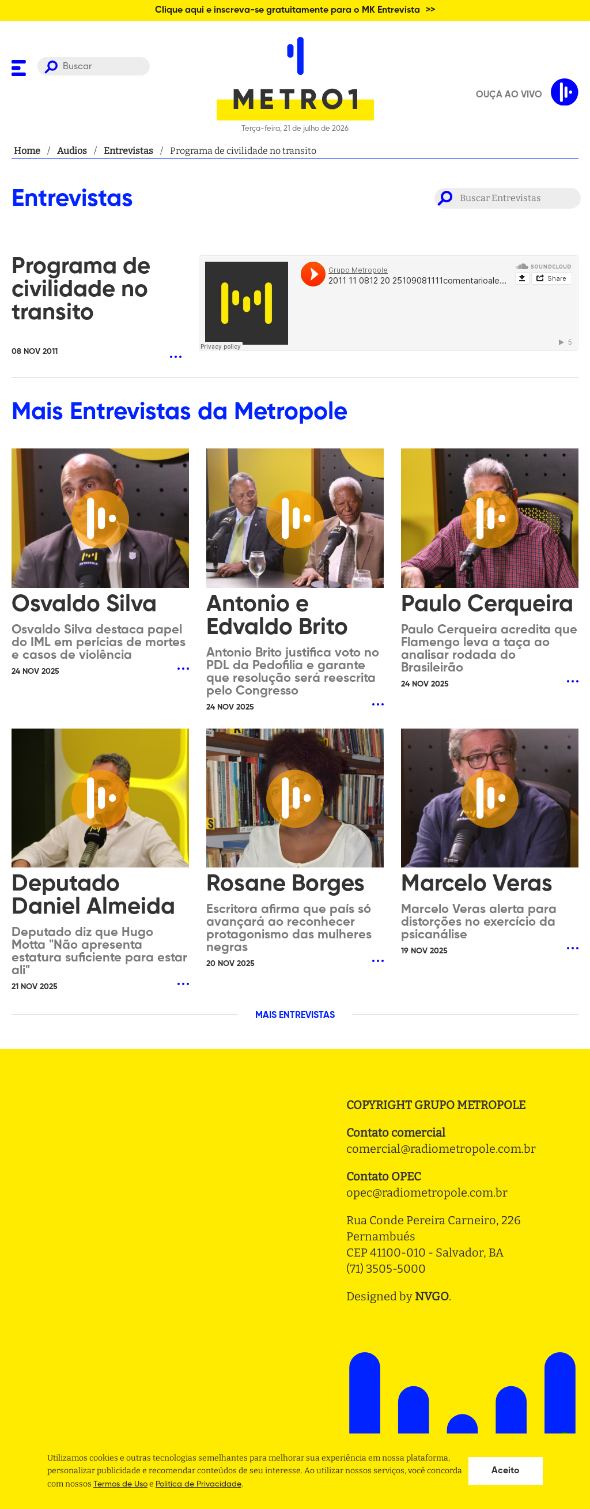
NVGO (432, 1296)
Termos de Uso (120, 1484)
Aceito (505, 1471)
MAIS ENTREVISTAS (295, 1015)
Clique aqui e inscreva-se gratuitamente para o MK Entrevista (287, 10)
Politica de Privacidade (198, 1484)
